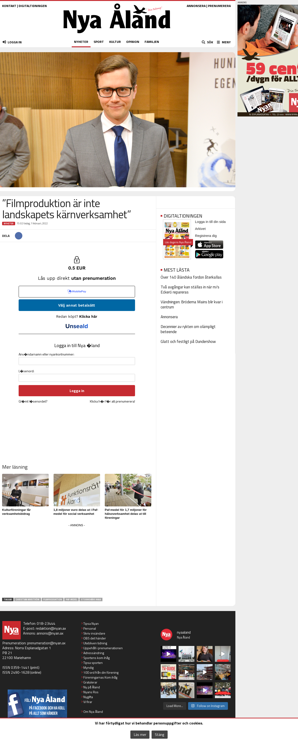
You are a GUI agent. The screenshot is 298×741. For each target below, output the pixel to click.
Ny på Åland (91, 687)
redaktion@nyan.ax (51, 628)
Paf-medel (71, 599)
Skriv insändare (94, 633)
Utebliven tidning (95, 643)
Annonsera (169, 317)
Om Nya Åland (93, 711)
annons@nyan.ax (50, 633)
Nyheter (9, 223)
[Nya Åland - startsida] (116, 34)
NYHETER (81, 41)
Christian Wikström (27, 599)
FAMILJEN (152, 41)
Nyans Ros (90, 692)
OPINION (132, 41)
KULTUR (115, 41)
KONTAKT (9, 5)
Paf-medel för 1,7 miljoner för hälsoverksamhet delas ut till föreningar (126, 513)
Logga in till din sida (210, 222)
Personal (89, 628)
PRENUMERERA (219, 5)
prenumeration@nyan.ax (46, 643)
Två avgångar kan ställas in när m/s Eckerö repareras (190, 289)
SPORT (99, 41)
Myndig (88, 667)
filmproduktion (52, 599)
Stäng (159, 734)
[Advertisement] (77, 561)
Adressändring (93, 652)
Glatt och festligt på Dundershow (188, 341)
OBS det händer (94, 638)
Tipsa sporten (93, 662)
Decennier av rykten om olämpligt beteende (188, 329)
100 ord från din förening (101, 672)
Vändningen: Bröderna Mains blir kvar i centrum (192, 304)
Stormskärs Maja (91, 599)
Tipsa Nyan (91, 623)
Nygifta (88, 696)
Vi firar (87, 701)
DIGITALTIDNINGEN (33, 5)
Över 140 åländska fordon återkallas (191, 277)
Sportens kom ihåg (96, 657)
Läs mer (140, 734)
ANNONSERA (196, 5)
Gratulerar (90, 682)
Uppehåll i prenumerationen (103, 647)
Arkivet (200, 229)
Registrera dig (206, 236)
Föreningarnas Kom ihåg (100, 677)
